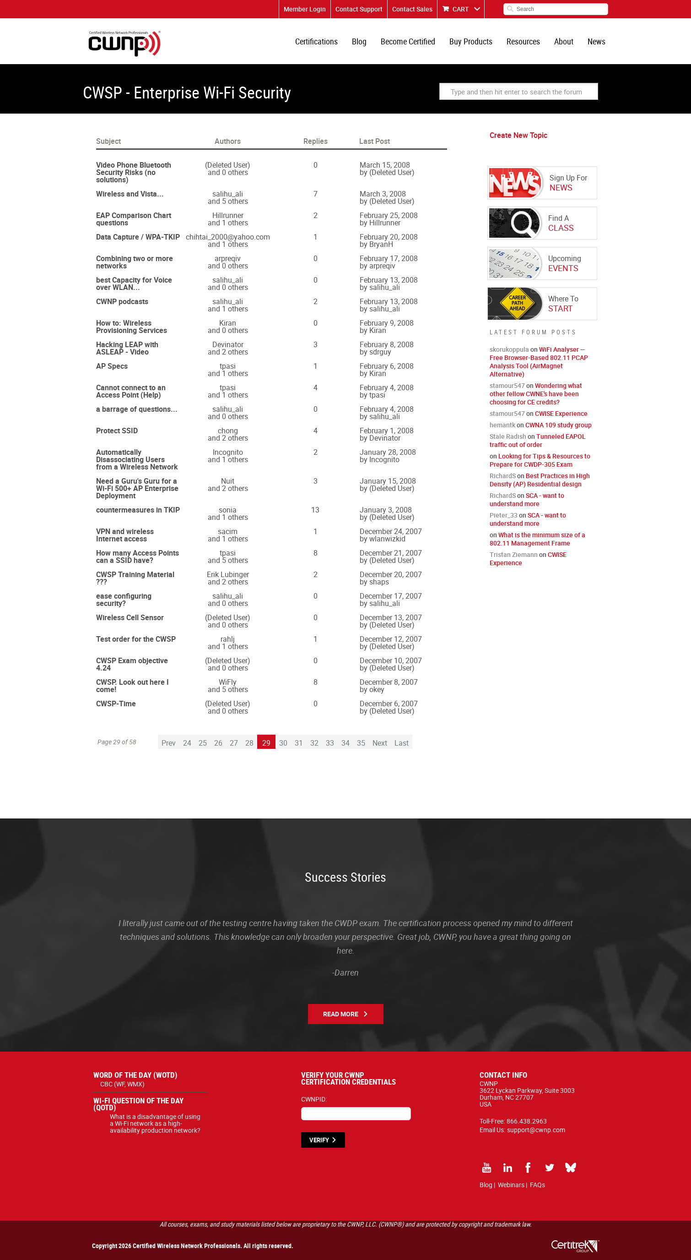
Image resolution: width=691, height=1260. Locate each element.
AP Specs (112, 366)
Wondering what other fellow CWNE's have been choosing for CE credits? (536, 393)
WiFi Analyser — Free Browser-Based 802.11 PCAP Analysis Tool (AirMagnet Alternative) (539, 361)
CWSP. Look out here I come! (132, 685)
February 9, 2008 (387, 323)
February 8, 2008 (387, 344)
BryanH (381, 244)
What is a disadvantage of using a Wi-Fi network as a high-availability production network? (155, 1123)
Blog (359, 41)
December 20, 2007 (391, 574)
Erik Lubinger (228, 574)
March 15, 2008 (385, 165)
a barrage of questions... (137, 409)
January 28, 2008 (388, 452)
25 (203, 743)
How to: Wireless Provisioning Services (131, 326)
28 (249, 743)
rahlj (228, 639)
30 (283, 743)
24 (187, 743)
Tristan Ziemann (514, 554)
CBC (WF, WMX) (122, 1084)
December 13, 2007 (391, 617)
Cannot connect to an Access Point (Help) (131, 391)
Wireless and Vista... (130, 194)
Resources (523, 41)
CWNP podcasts (122, 301)
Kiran (227, 323)
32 (314, 743)
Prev (169, 743)
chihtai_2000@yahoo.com (228, 237)
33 (330, 743)
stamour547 (507, 385)
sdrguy (380, 352)
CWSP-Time (116, 703)
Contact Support (359, 9)
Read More (340, 1013)
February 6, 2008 (387, 366)
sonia (228, 510)
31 (299, 743)
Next (379, 743)
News (596, 41)
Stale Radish (508, 436)
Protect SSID (117, 430)
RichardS (503, 475)
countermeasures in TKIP (138, 510)
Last (401, 743)
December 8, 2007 (389, 682)
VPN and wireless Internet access (125, 535)
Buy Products (470, 41)
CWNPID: (314, 1099)
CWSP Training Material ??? (135, 578)
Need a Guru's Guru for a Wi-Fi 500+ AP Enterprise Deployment (137, 488)
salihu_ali (227, 194)
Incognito (228, 452)
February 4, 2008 (387, 387)
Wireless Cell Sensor (130, 617)
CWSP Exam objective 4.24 (132, 664)
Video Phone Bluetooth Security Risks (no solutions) (133, 172)
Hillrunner (227, 215)
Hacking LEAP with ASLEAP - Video (127, 348)
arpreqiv (228, 258)
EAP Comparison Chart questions (133, 219)
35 (361, 743)
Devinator (227, 344)
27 (234, 743)
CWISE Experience (561, 413)
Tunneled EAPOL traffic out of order (538, 440)
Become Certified (408, 41)
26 (218, 743)
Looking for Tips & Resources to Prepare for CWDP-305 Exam (540, 460)
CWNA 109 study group (558, 424)
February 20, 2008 (389, 237)
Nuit (227, 481)
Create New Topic (518, 135)
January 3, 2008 (386, 510)
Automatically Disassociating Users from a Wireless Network (137, 459)
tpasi (228, 366)
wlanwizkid (387, 539)
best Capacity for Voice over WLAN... (134, 283)
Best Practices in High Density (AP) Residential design (540, 479)
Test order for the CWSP (136, 639)
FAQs (537, 1184)
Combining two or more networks (134, 262)
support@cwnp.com (536, 1129)
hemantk (502, 424)
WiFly (228, 682)
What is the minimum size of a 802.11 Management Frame (537, 538)
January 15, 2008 (388, 481)
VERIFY (319, 1140)
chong (228, 430)
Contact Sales (412, 9)
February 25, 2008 (389, 215)
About (563, 41)
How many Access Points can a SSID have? (137, 556)
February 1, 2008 (387, 430)
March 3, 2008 (383, 194)
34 (345, 743)
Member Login (305, 9)
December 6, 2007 (389, 703)
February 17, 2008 (389, 258)
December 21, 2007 (391, 553)
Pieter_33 (504, 515)
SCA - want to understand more (527, 499)
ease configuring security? (123, 599)
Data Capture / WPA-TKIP (138, 237)
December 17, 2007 (391, 596)
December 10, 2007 (391, 660)
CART (461, 9)
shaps (379, 582)
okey (376, 689)
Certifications (316, 41)
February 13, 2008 (389, 280)
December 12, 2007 (391, 639)
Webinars (511, 1184)
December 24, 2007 (391, 531)
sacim (228, 531)
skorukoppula (509, 349)
